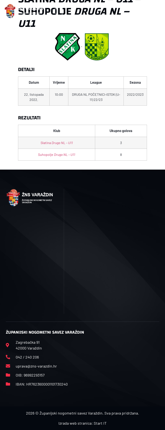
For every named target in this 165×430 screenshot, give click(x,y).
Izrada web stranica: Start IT (82, 423)
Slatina (57, 143)
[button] (56, 11)
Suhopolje (56, 154)
